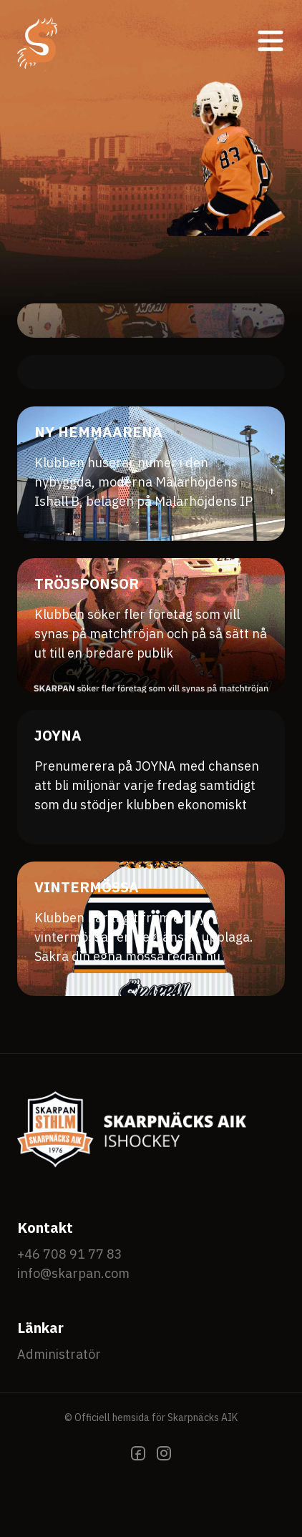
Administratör (59, 1354)
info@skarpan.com (73, 1273)
